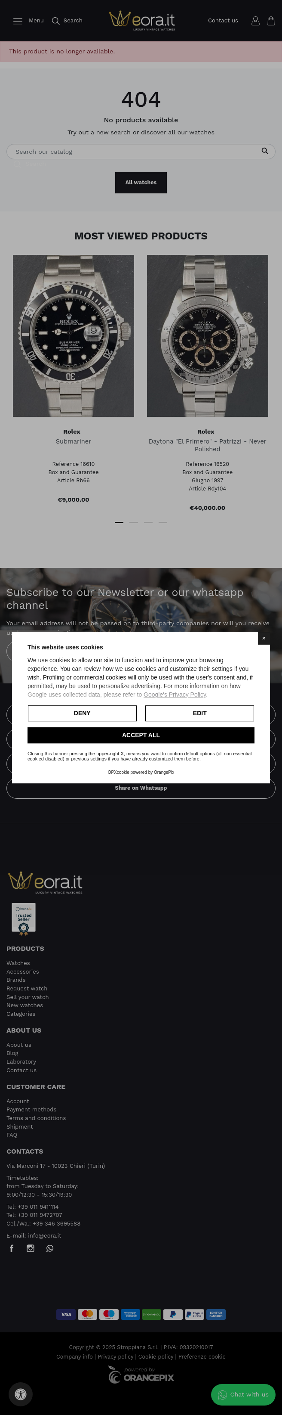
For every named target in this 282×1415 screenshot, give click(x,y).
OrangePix (164, 772)
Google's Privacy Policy (175, 694)
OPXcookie (118, 772)
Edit (200, 713)
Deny (82, 713)
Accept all (141, 735)
